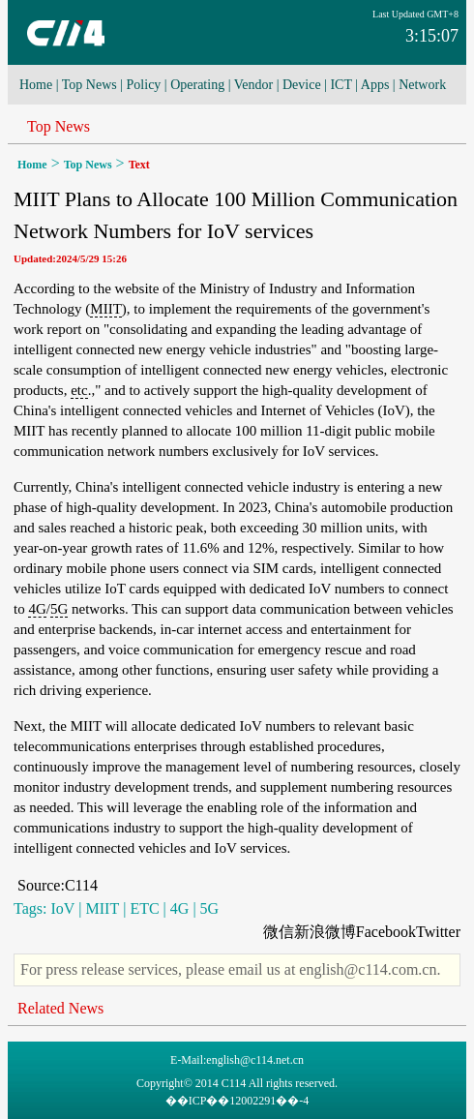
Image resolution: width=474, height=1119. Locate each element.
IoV (62, 908)
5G (59, 609)
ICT (340, 84)
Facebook (386, 931)
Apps (375, 84)
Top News (89, 84)
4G (36, 609)
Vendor (253, 84)
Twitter (438, 931)
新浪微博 (325, 931)
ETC (144, 908)
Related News (60, 1008)
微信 (278, 931)
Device (301, 84)
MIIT (106, 309)
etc (79, 390)
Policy (144, 84)
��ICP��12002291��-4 (237, 1100)
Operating (197, 84)
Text (139, 164)
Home (35, 84)
